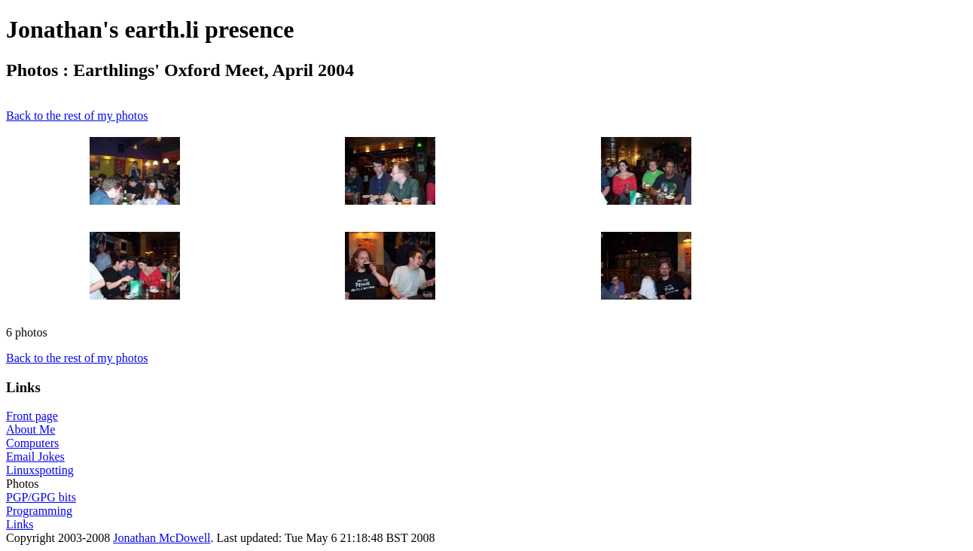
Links (19, 524)
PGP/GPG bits (41, 497)
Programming (39, 510)
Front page (32, 415)
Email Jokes (35, 456)
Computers (32, 443)
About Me (30, 429)
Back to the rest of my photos (77, 115)
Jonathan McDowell (161, 537)
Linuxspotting (40, 470)
